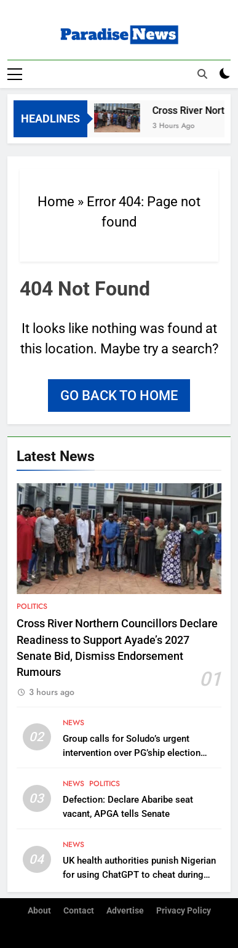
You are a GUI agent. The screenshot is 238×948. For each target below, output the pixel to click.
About (39, 911)
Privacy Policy (183, 911)
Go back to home (119, 395)
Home (56, 201)
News (73, 722)
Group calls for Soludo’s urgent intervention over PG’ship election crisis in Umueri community (131, 753)
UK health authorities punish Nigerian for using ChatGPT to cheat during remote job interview (139, 874)
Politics (32, 606)
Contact (78, 911)
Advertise (125, 911)
